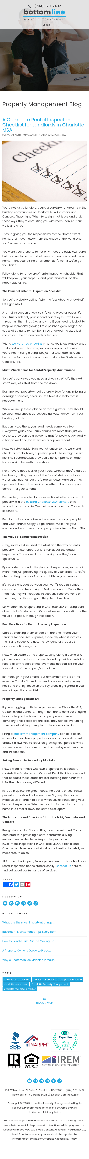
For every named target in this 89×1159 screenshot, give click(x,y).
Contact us (63, 866)
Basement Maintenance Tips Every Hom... (30, 932)
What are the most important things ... (28, 922)
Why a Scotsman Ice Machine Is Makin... (29, 960)
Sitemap (36, 1112)
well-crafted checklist (27, 344)
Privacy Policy (53, 1112)
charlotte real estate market (20, 989)
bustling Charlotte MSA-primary (47, 502)
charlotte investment (16, 984)
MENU (44, 25)
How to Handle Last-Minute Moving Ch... (29, 941)
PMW (74, 1107)
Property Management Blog (42, 104)
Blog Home (44, 1001)
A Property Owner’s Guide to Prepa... (26, 950)
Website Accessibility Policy (60, 1138)
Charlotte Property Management (50, 984)
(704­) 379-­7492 (47, 6)
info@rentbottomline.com (27, 1138)
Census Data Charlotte (17, 979)
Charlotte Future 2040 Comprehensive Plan (58, 979)
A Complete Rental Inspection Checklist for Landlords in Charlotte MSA (43, 124)
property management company (36, 734)
